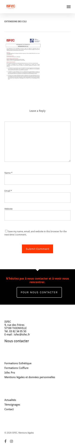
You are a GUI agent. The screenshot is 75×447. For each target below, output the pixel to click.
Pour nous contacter (39, 292)
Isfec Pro (9, 372)
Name (8, 173)
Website (8, 208)
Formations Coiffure (16, 368)
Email (8, 191)
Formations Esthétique (17, 363)
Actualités (10, 400)
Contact (9, 409)
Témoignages (12, 404)
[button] (69, 6)
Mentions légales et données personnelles (29, 377)
